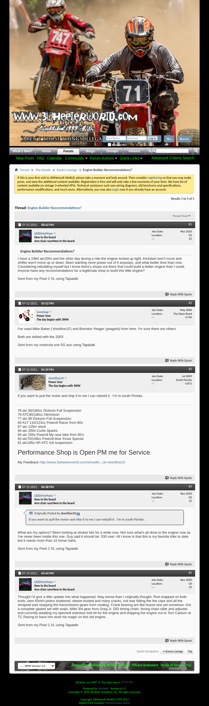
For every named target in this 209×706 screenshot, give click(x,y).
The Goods (42, 170)
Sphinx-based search (118, 703)
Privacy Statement (145, 665)
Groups (112, 151)
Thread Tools (180, 216)
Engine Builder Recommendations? (55, 208)
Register (184, 139)
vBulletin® (104, 688)
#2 (190, 303)
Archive (124, 665)
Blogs (90, 151)
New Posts (25, 158)
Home (46, 151)
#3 (190, 369)
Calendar (54, 158)
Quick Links (129, 158)
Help (169, 139)
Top (190, 651)
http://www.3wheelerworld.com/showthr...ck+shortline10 (82, 462)
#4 (190, 486)
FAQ (40, 158)
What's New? (22, 151)
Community (74, 158)
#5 (190, 573)
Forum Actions (102, 158)
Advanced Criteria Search (172, 158)
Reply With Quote (179, 294)
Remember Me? (117, 145)
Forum (68, 151)
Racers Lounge (67, 170)
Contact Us (80, 665)
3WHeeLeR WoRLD (103, 665)
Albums (134, 151)
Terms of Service (172, 665)
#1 (190, 224)
